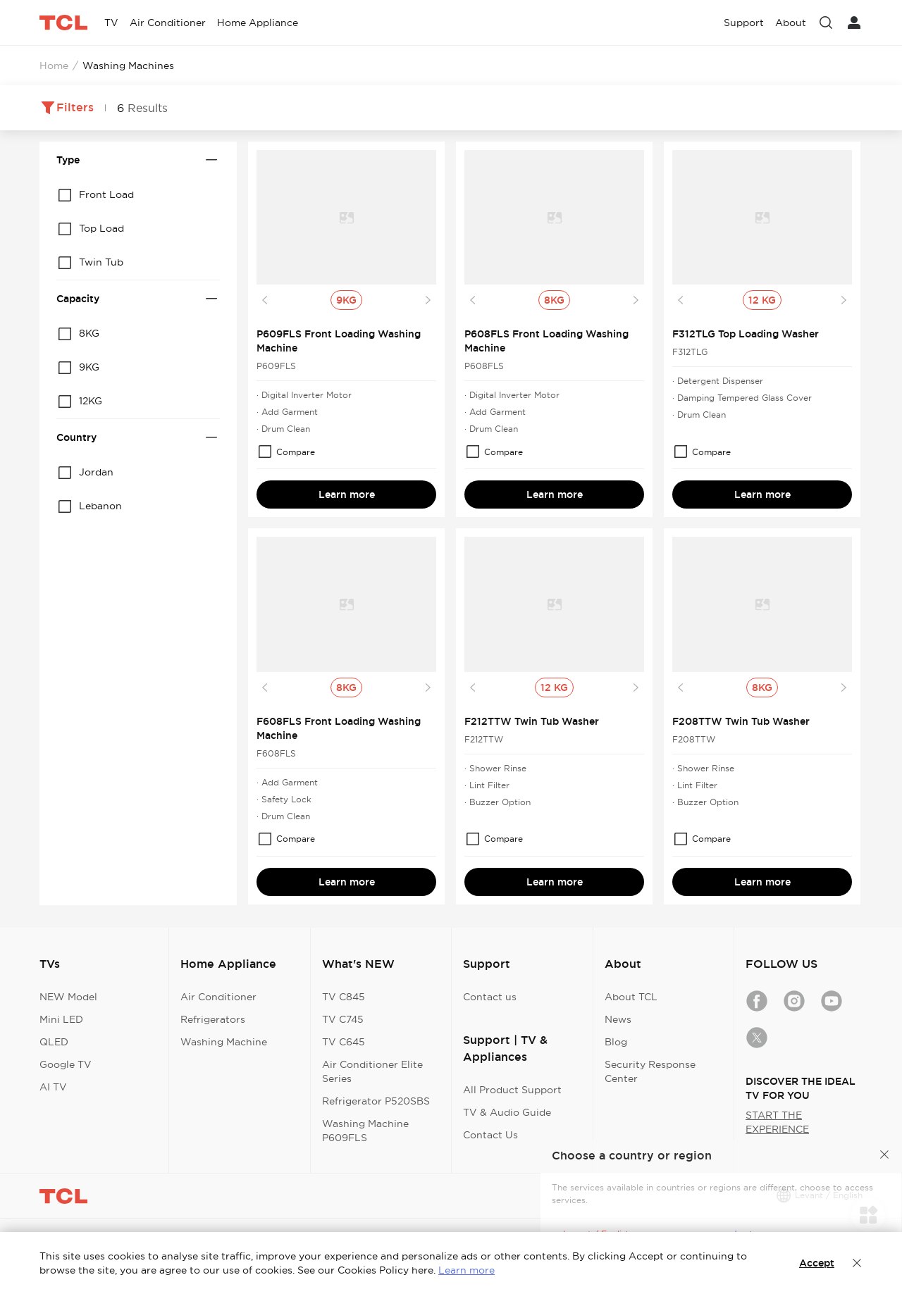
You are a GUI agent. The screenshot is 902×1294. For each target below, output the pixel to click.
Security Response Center (650, 1071)
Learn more (347, 494)
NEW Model (68, 996)
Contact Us (490, 1134)
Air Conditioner (218, 996)
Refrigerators (212, 1019)
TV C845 (343, 996)
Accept (816, 1263)
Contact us (490, 996)
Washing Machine (223, 1041)
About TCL (631, 996)
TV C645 (343, 1041)
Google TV (65, 1064)
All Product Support (512, 1089)
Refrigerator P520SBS (376, 1101)
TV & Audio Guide (507, 1112)
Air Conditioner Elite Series (372, 1071)
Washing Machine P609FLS (365, 1130)
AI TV (53, 1087)
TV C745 (343, 1019)
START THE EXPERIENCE (777, 1122)
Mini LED (61, 1019)
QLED (53, 1041)
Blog (616, 1041)
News (618, 1019)
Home (53, 65)
